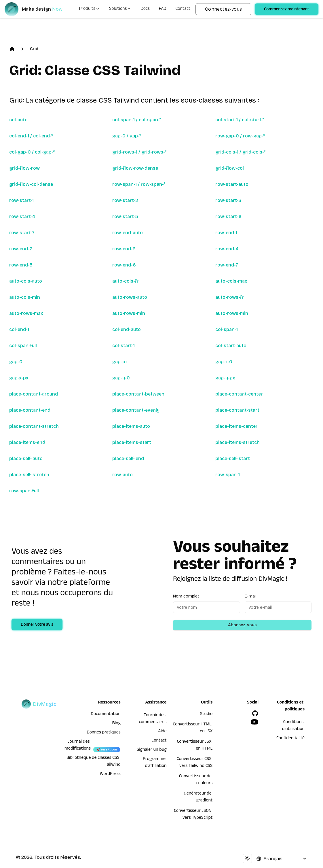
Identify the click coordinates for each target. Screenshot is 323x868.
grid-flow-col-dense (31, 184)
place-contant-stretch (34, 426)
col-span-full (23, 345)
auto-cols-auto (25, 281)
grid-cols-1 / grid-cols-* (240, 152)
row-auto (122, 474)
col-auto (18, 119)
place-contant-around (33, 394)
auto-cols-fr (125, 281)
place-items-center (236, 426)
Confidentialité (290, 738)
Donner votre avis (37, 625)
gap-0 (15, 361)
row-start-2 (125, 200)
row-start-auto (231, 184)
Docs (144, 9)
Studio (206, 714)
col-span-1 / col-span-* (136, 119)
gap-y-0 (121, 378)
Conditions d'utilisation (293, 726)
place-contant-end (29, 410)
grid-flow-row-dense (135, 168)
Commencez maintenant (286, 9)
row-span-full (24, 490)
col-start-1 (123, 345)
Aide (162, 731)
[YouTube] (254, 722)
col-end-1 (19, 329)
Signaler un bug (152, 750)
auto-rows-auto (129, 297)
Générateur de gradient (198, 797)
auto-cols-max (231, 281)
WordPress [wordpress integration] (110, 774)
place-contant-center (239, 394)
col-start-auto (230, 345)
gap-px (120, 361)
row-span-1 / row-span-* (138, 184)
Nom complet (186, 596)
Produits (89, 9)
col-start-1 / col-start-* (239, 119)
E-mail (250, 596)
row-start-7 (22, 232)
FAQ (162, 9)
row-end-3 (124, 248)
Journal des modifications (77, 745)
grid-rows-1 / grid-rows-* (139, 152)
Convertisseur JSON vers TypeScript (193, 815)
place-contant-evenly (135, 410)
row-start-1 (21, 200)
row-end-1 (226, 232)
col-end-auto (126, 329)
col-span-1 (226, 329)
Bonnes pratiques (104, 732)
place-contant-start (237, 410)
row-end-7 (226, 265)
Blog (116, 723)
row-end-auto (127, 232)
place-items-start (131, 442)
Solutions (120, 9)
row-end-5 (21, 265)
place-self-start (232, 458)
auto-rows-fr (229, 297)
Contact (183, 9)
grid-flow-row (24, 168)
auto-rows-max (26, 313)
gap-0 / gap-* (126, 136)
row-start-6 (228, 216)
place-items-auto (131, 426)
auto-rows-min (128, 313)
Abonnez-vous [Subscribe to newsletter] (242, 625)
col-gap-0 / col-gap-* (32, 152)
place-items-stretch (237, 442)
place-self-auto (26, 458)
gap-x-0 (223, 361)
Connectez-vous (223, 9)
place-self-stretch (29, 474)
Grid (34, 48)
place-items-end (27, 442)
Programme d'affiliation (155, 763)
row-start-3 (228, 200)
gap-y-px (225, 378)
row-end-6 (124, 265)
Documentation (106, 714)
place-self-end (128, 458)
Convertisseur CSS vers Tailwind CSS (195, 763)
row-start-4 (22, 216)
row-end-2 (21, 248)
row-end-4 (227, 248)
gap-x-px (19, 378)
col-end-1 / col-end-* (31, 136)
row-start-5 (125, 216)
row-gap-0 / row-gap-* (240, 136)
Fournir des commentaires (152, 719)
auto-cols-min (24, 297)
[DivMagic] (39, 9)
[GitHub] (255, 713)
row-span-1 (227, 474)
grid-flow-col (229, 168)
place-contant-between (138, 394)
